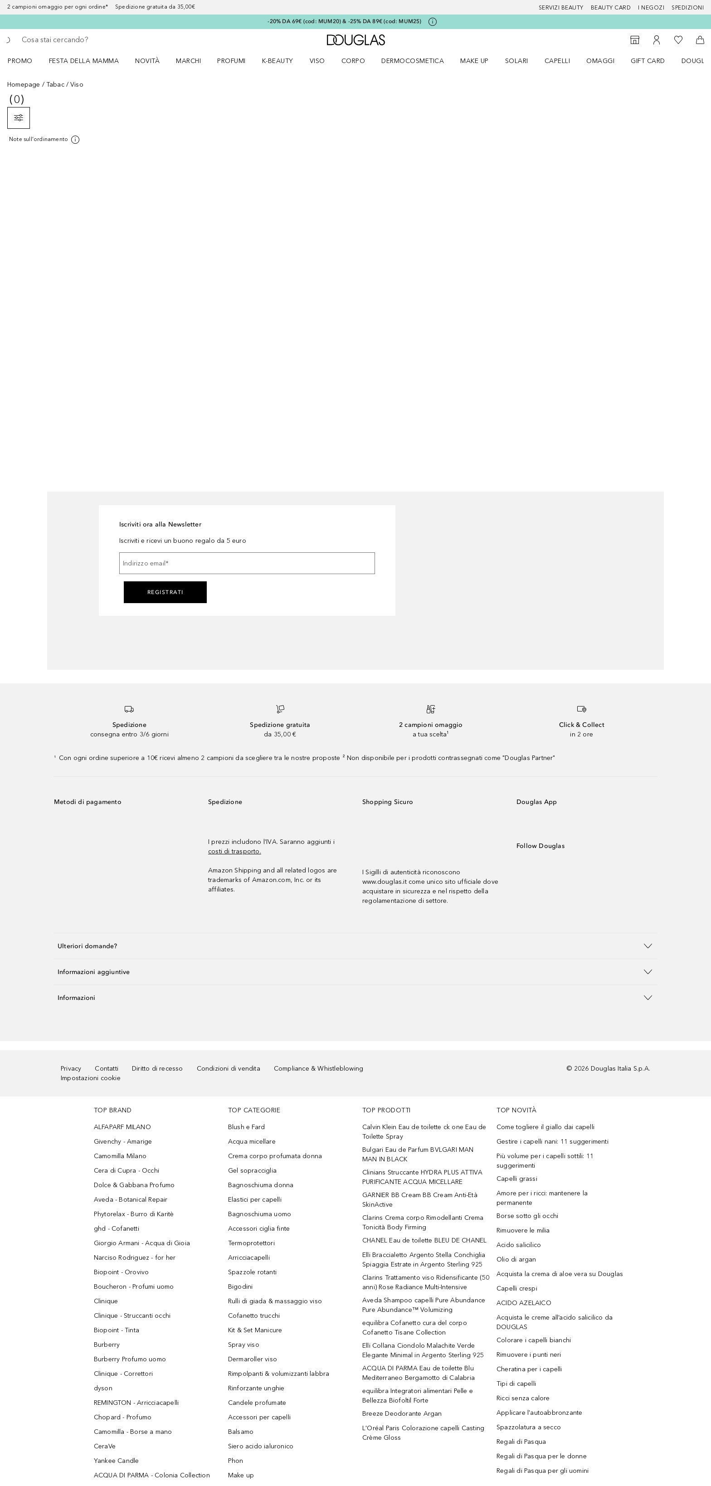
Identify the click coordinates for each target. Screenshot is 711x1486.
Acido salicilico (519, 1245)
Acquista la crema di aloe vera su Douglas (560, 1274)
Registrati (165, 592)
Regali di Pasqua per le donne (542, 1456)
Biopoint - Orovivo (121, 1272)
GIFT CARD (648, 61)
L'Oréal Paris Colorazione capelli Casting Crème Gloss (423, 1433)
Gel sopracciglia (252, 1170)
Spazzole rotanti (252, 1272)
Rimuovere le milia (523, 1230)
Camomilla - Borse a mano (133, 1432)
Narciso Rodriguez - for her (134, 1258)
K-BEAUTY (277, 61)
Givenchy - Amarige (123, 1141)
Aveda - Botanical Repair (131, 1199)
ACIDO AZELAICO (524, 1303)
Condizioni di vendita (228, 1068)
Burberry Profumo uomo (130, 1359)
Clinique (106, 1301)
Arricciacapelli (249, 1258)
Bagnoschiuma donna (261, 1185)
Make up (474, 61)
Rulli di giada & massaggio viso (275, 1301)
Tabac (55, 84)
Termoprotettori (251, 1243)
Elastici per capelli (255, 1199)
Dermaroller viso (252, 1359)
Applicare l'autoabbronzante (539, 1413)
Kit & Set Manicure (255, 1330)
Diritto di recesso (157, 1068)
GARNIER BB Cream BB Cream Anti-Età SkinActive (419, 1199)
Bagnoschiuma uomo (259, 1214)
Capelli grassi (517, 1179)
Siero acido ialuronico (260, 1446)
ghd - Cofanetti (116, 1229)
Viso (317, 61)
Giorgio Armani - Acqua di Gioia (142, 1243)
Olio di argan (516, 1259)
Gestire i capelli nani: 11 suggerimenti (553, 1141)
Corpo (353, 61)
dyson (103, 1388)
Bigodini (240, 1287)
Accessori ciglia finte (259, 1229)
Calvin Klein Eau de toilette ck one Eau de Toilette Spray (424, 1131)
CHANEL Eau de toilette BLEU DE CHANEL (424, 1240)
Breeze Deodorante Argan (402, 1414)
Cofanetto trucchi (254, 1316)
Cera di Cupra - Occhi (126, 1170)
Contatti (106, 1068)
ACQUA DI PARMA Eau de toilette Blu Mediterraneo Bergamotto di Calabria (418, 1373)
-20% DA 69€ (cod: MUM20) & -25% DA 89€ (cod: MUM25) (344, 21)
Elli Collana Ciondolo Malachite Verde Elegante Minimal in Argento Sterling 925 (423, 1350)
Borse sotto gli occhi (527, 1216)
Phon (235, 1461)
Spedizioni (688, 8)
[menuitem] (26, 60)
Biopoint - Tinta (116, 1330)
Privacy (71, 1068)
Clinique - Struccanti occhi (132, 1316)
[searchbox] (88, 40)
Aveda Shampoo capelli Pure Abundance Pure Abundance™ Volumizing (423, 1305)
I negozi (651, 8)
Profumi (231, 61)
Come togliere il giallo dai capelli (545, 1127)
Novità (147, 61)
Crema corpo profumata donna (275, 1156)
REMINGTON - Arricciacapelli (136, 1403)
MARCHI (188, 61)
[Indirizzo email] (247, 563)
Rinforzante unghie (256, 1388)
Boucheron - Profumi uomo (134, 1287)
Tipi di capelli (516, 1384)
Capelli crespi (517, 1288)
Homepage (23, 84)
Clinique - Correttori (123, 1374)
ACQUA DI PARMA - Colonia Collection (152, 1475)
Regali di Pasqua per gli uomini (543, 1471)
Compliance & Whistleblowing (318, 1068)
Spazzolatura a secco (529, 1427)
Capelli (557, 61)
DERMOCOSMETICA (412, 61)
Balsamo (240, 1432)
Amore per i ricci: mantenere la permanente (542, 1198)
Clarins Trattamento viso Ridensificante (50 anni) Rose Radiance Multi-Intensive (426, 1282)
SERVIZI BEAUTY (561, 8)
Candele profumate (257, 1403)
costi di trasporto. (234, 851)
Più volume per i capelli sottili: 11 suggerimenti (545, 1160)
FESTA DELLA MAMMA (84, 61)
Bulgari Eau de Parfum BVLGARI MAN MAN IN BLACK (418, 1154)
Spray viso (243, 1345)
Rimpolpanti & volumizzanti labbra (279, 1374)
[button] (355, 946)
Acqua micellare (252, 1141)
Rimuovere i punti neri (529, 1355)
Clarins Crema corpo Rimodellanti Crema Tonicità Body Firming (423, 1222)
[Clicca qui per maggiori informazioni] (432, 22)
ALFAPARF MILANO (122, 1127)
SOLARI (516, 61)
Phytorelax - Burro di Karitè (134, 1214)
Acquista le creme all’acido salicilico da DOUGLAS (555, 1322)
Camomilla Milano (120, 1156)
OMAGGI (600, 61)
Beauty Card (611, 8)
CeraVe (105, 1446)
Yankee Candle (116, 1461)
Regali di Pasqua (521, 1442)
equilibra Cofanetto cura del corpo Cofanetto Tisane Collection (414, 1327)
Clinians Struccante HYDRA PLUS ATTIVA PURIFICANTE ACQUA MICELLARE (422, 1177)
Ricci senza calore (523, 1398)
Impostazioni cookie (91, 1078)
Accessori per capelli (259, 1417)
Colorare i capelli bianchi (534, 1340)
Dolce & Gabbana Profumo (134, 1185)
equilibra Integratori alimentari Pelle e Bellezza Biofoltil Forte (417, 1395)
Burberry (107, 1345)
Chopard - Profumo (122, 1417)
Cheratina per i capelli (529, 1369)
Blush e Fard (246, 1127)
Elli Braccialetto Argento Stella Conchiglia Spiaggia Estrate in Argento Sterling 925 (424, 1259)
